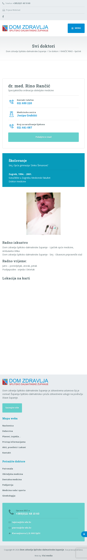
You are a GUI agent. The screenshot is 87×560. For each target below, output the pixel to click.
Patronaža (7, 468)
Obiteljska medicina (12, 474)
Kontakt (6, 452)
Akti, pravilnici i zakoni (14, 447)
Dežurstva (7, 431)
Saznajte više (12, 407)
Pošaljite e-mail (44, 137)
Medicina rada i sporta (13, 490)
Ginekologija (8, 495)
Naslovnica (8, 425)
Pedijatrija (7, 485)
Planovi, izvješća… (11, 436)
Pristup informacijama (13, 442)
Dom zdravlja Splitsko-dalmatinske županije (42, 550)
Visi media (47, 555)
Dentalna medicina (12, 479)
